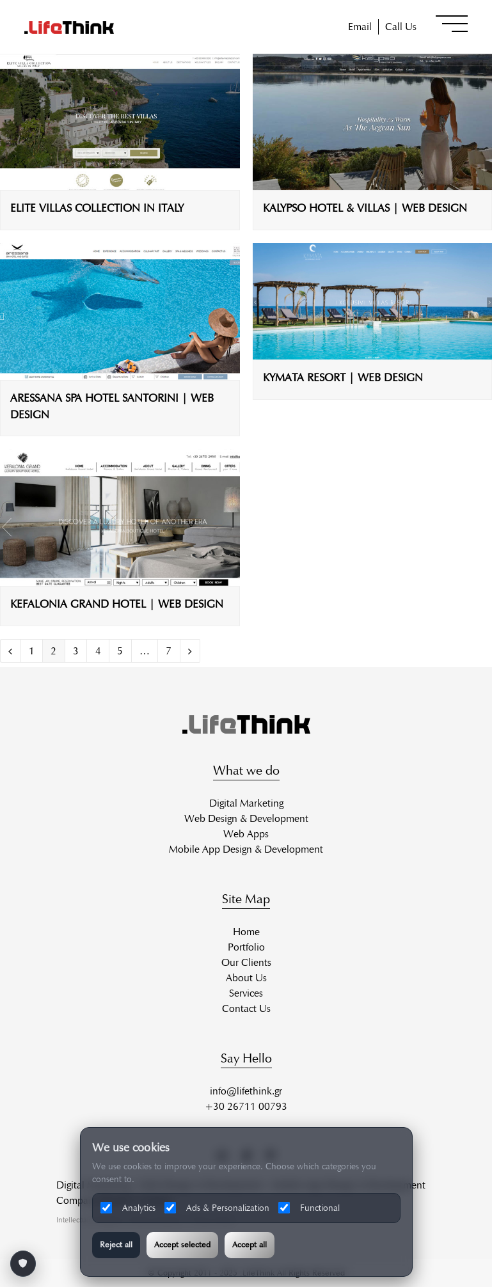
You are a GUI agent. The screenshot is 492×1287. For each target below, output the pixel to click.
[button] (452, 23)
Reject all (116, 1245)
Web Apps (246, 834)
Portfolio (246, 947)
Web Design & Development (246, 818)
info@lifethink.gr (246, 1091)
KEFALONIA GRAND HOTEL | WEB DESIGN (116, 604)
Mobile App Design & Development (246, 849)
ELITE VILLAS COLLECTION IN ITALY (97, 208)
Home (246, 932)
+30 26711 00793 (246, 1106)
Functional (309, 1207)
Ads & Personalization (216, 1207)
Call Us (401, 26)
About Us (246, 978)
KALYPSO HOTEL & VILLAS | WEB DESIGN (365, 208)
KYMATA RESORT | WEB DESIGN (343, 377)
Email (360, 26)
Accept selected (182, 1245)
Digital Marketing (246, 803)
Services (246, 993)
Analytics (127, 1207)
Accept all (249, 1245)
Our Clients (246, 962)
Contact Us (246, 1008)
